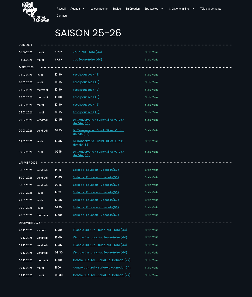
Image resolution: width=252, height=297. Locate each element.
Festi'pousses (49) (86, 75)
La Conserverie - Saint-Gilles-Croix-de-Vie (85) (98, 122)
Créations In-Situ (179, 8)
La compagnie (99, 8)
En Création (133, 8)
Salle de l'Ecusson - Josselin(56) (96, 170)
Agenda (75, 8)
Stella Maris (151, 52)
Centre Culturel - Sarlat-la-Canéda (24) (102, 261)
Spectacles (151, 8)
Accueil (61, 8)
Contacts (62, 15)
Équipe (117, 8)
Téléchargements (210, 8)
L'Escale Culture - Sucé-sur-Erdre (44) (100, 238)
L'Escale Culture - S (86, 230)
